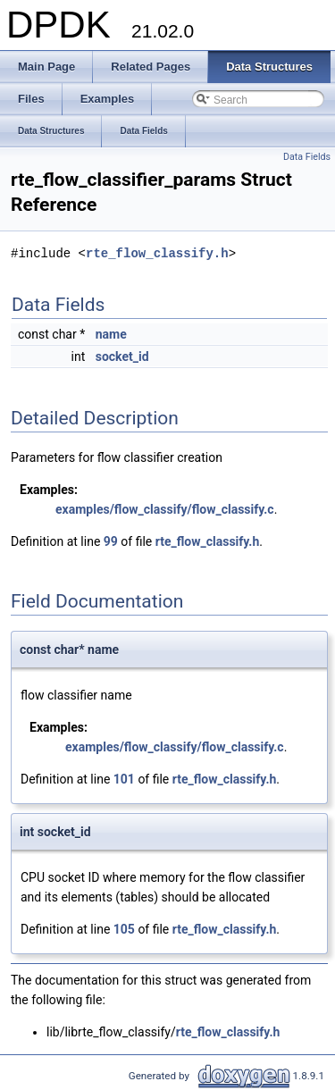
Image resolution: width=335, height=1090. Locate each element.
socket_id (122, 356)
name (111, 334)
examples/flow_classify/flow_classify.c (164, 509)
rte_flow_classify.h (157, 253)
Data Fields (307, 157)
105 (124, 929)
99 (111, 541)
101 (124, 779)
